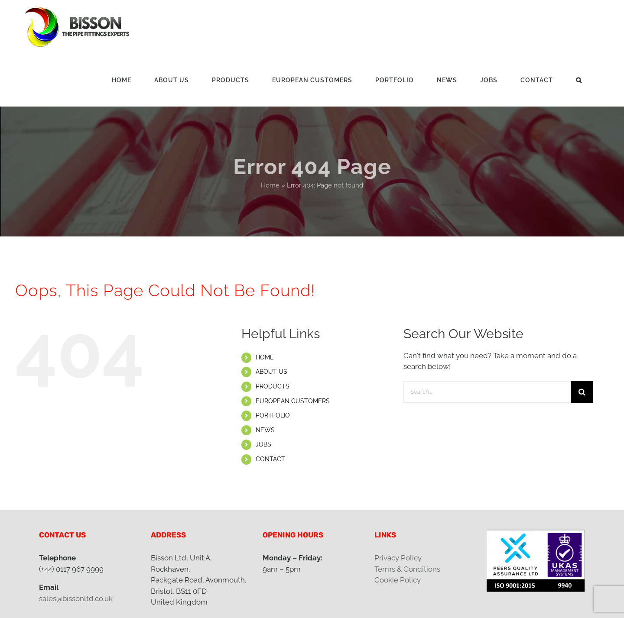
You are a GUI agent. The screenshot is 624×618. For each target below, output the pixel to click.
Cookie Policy (397, 580)
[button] (579, 80)
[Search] (582, 392)
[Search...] (487, 392)
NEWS (265, 430)
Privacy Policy (398, 557)
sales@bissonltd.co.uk (76, 598)
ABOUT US (271, 371)
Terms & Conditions (407, 569)
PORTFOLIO (273, 415)
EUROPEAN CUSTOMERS (293, 401)
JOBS (263, 444)
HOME (265, 357)
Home (270, 185)
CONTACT (270, 459)
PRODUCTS (272, 386)
